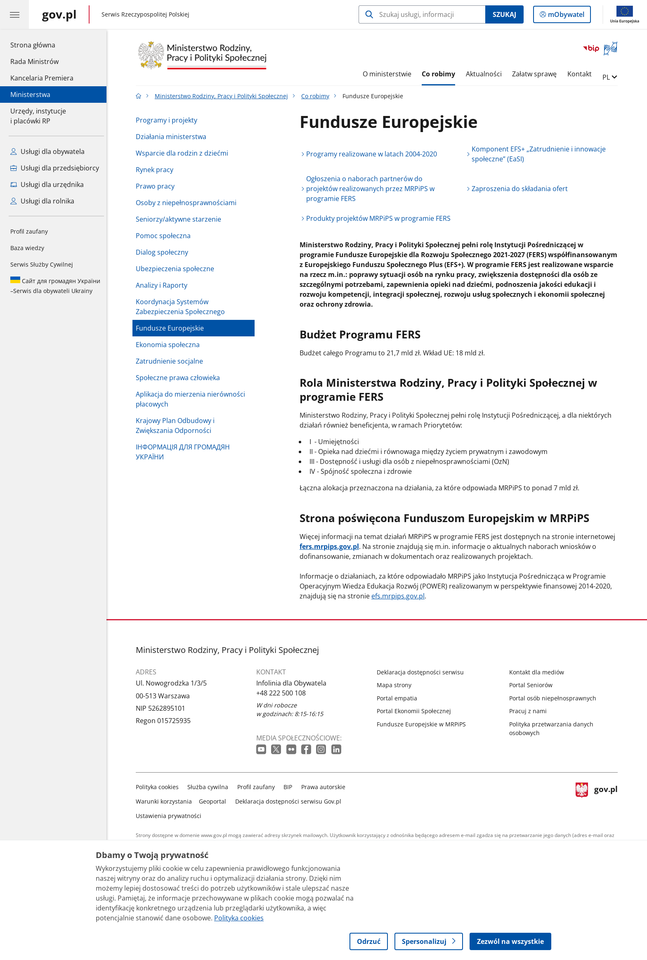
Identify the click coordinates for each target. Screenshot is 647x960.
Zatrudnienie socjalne (171, 361)
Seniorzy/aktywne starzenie (180, 219)
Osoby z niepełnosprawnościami (188, 202)
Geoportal (215, 801)
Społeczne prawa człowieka (180, 377)
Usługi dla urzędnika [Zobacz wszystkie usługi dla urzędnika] (47, 184)
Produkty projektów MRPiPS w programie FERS (380, 218)
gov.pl (599, 800)
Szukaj (504, 14)
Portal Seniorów (533, 685)
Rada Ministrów (34, 61)
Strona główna (41, 45)
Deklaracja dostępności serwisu (422, 672)
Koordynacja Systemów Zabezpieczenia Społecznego (182, 306)
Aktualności (486, 73)
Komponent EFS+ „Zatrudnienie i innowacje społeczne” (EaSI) (541, 153)
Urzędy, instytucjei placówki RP (38, 115)
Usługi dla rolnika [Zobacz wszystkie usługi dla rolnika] (42, 201)
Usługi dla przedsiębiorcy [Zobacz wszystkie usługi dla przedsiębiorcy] (54, 168)
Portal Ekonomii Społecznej (416, 711)
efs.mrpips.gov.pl (400, 596)
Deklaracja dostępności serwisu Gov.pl (290, 801)
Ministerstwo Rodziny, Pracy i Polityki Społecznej (223, 96)
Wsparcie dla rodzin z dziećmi (184, 153)
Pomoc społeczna (165, 235)
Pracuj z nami (530, 711)
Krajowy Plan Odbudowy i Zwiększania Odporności (177, 425)
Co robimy (440, 73)
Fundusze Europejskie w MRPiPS (423, 724)
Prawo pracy (157, 186)
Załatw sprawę (537, 73)
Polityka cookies (159, 787)
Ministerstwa (30, 94)
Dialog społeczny (164, 252)
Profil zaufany (29, 231)
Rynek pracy (156, 169)
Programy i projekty (168, 120)
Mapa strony (396, 685)
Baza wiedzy (27, 248)
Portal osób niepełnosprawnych (554, 698)
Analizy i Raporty (163, 285)
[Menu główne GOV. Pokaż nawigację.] (14, 14)
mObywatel (565, 16)
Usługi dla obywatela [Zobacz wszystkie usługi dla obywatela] (47, 151)
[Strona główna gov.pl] (59, 14)
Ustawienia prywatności (170, 816)
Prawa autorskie (325, 787)
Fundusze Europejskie (172, 328)
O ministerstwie (389, 73)
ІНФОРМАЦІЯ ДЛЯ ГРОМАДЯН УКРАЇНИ (185, 451)
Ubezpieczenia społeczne (177, 268)
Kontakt (581, 73)
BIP (290, 787)
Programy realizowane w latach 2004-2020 (373, 153)
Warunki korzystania (166, 801)
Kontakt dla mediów (538, 672)
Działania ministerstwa (173, 136)
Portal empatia (399, 698)
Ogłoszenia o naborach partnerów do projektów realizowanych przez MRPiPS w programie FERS (372, 188)
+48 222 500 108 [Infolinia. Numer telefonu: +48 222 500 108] (283, 693)
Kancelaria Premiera (41, 78)
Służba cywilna (210, 787)
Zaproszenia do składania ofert (522, 188)
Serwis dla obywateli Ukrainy (55, 286)
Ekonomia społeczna (170, 344)
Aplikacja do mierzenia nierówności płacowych (192, 399)
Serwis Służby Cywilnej (41, 264)
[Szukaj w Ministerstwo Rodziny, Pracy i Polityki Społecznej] (422, 14)
